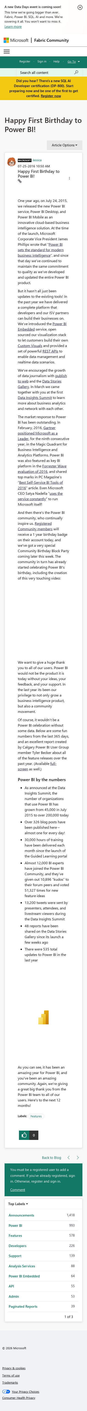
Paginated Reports (23, 1306)
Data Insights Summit (35, 397)
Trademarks (10, 1382)
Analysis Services (22, 1266)
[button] (69, 178)
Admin (14, 1296)
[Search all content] (49, 72)
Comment (17, 1189)
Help (56, 61)
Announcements (21, 1215)
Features (36, 1116)
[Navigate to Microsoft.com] (16, 40)
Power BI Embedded (24, 1276)
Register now (51, 95)
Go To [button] (72, 61)
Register (24, 61)
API (11, 1286)
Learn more (13, 26)
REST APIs (50, 351)
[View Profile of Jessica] (37, 160)
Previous (59, 1316)
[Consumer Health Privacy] (43, 1397)
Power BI (15, 1225)
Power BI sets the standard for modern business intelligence (41, 250)
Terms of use (11, 1375)
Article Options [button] (63, 145)
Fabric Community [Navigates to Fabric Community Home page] (51, 40)
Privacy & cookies (14, 1368)
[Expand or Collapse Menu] (6, 51)
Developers (17, 1245)
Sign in (41, 61)
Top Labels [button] (16, 1203)
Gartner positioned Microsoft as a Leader (38, 433)
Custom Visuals (30, 345)
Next (78, 1316)
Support (15, 1255)
